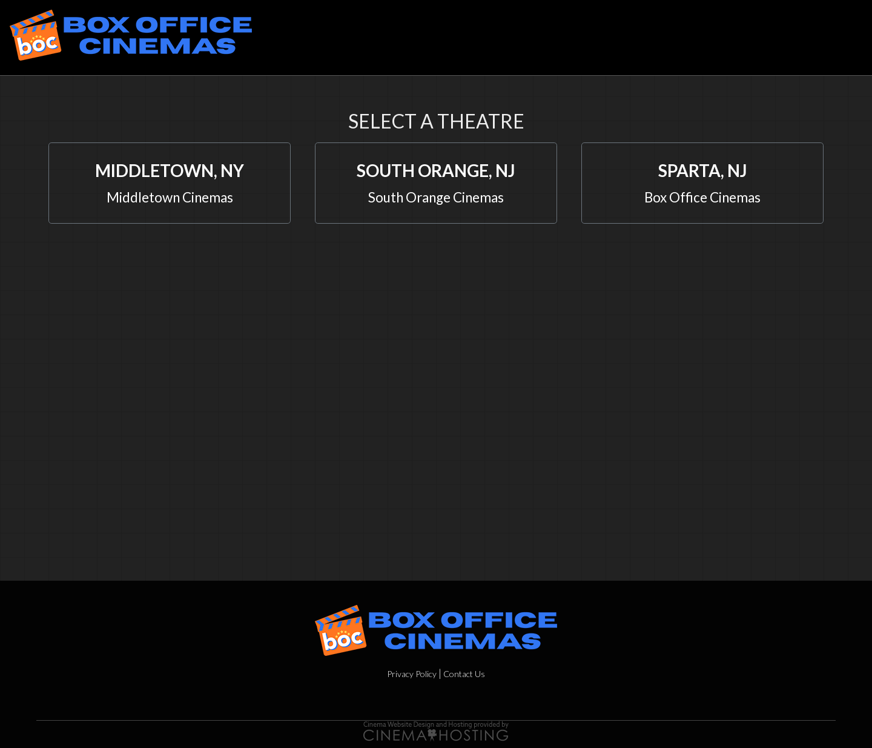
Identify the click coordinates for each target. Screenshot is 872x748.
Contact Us (464, 674)
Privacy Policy (412, 674)
